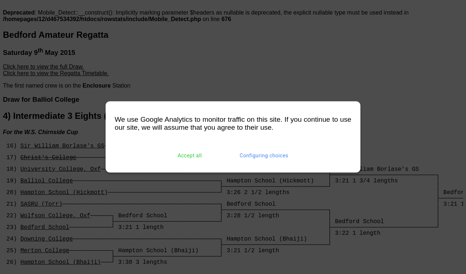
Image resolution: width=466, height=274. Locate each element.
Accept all (190, 155)
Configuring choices (264, 155)
